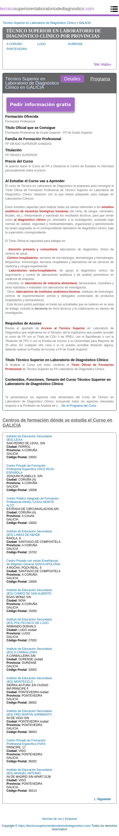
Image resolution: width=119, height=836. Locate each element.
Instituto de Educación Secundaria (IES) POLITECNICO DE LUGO (29, 621)
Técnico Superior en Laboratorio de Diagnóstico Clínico (39, 23)
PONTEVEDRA (16, 49)
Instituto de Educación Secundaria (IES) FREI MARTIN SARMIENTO (29, 712)
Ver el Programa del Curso (78, 405)
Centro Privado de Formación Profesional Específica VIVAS (26, 742)
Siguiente (104, 799)
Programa (100, 78)
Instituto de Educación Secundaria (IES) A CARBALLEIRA (29, 650)
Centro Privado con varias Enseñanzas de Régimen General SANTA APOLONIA (33, 562)
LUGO (41, 44)
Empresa (71, 819)
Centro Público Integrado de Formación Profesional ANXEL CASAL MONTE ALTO (32, 502)
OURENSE (75, 44)
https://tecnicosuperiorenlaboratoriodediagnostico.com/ (54, 826)
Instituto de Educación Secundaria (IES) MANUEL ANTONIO (29, 771)
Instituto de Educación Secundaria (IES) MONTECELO (29, 679)
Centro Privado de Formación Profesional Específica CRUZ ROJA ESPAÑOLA (30, 469)
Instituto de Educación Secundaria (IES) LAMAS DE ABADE (29, 533)
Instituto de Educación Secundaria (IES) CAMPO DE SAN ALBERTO (29, 591)
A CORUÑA (14, 44)
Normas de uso (52, 819)
